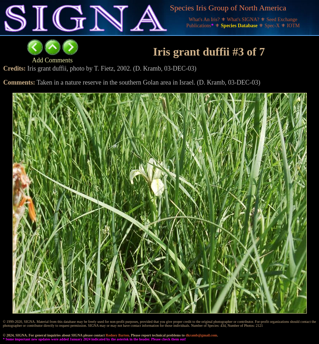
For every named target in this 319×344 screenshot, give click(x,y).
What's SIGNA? (244, 19)
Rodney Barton (117, 335)
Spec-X (273, 25)
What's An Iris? (205, 19)
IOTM (293, 25)
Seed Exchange (282, 19)
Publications (200, 25)
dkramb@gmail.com (201, 335)
